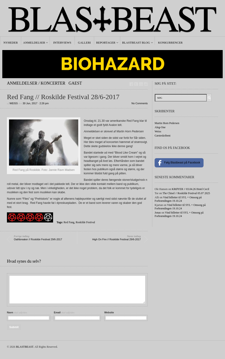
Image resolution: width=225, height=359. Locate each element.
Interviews (62, 42)
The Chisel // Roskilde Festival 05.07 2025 (186, 193)
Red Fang (69, 222)
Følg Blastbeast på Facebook (179, 163)
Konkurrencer (170, 42)
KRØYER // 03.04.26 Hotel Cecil (190, 189)
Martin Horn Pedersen (167, 123)
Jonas (158, 212)
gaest (75, 83)
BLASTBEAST (24, 346)
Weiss (13, 103)
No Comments (140, 103)
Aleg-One (160, 127)
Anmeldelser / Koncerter (36, 83)
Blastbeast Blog (136, 42)
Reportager (105, 42)
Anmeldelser (34, 42)
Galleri (84, 42)
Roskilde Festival (85, 222)
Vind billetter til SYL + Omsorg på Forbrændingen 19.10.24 (178, 199)
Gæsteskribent (163, 135)
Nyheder (10, 42)
